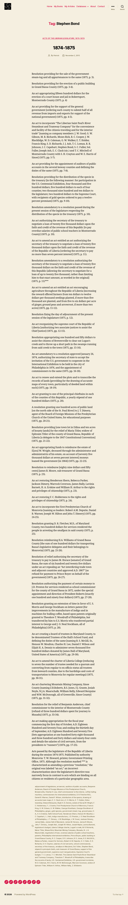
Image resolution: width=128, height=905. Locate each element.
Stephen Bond (67, 851)
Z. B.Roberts (65, 870)
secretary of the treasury (83, 849)
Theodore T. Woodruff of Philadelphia (50, 862)
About (93, 8)
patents (66, 838)
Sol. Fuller (57, 851)
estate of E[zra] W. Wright (84, 806)
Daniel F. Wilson (59, 801)
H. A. (48, 817)
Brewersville (40, 795)
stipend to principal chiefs (84, 851)
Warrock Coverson (63, 867)
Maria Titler (64, 833)
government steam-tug (83, 814)
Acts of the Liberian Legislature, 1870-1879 (64, 42)
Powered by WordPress (25, 899)
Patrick (56, 59)
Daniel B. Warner (46, 801)
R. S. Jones (58, 843)
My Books (58, 8)
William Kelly (54, 870)
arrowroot (61, 790)
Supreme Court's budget (70, 857)
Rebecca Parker (82, 843)
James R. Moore (50, 827)
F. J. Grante (53, 809)
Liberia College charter (86, 830)
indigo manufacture (78, 819)
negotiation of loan (74, 835)
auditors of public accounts (77, 790)
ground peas (40, 817)
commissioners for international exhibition (65, 798)
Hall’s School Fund (69, 817)
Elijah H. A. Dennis (65, 806)
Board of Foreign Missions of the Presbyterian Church (73, 793)
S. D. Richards (77, 846)
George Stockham (75, 811)
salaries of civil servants (44, 849)
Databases (81, 8)
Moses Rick (74, 833)
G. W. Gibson (51, 811)
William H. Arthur (41, 870)
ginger (59, 814)
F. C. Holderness (41, 809)
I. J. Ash (66, 819)
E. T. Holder (83, 803)
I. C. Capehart (56, 819)
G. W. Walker (62, 811)
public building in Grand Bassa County (70, 841)
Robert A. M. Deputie (53, 846)
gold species (67, 814)
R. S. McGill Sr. (69, 843)
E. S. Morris (73, 803)
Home (49, 8)
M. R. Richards (52, 833)
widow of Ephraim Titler (82, 867)
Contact (101, 8)
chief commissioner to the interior (72, 795)
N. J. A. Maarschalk (58, 835)
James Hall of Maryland (78, 825)
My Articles (70, 8)
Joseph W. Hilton (88, 827)
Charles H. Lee (52, 795)
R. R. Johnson (47, 843)
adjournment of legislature (45, 790)
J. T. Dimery (76, 822)
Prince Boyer (49, 841)
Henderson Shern (84, 817)
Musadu (47, 835)
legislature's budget (67, 830)
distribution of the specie (77, 801)
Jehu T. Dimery (64, 827)
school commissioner (63, 849)
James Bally (63, 825)
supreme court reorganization (47, 857)
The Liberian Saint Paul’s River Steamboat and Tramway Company (69, 859)
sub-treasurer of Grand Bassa (47, 854)
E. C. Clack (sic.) (61, 803)
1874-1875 (64, 50)
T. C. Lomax (86, 857)
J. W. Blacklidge (88, 822)
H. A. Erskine (56, 817)
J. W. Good (39, 825)
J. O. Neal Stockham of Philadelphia (56, 822)
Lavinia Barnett (52, 830)
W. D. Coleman (81, 865)
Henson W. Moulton (42, 819)
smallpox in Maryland (43, 851)
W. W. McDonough (47, 867)
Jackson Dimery (50, 825)
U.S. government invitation (63, 865)
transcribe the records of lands (79, 862)
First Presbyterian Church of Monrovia (74, 809)
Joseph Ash (76, 827)
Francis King (40, 811)
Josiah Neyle (40, 830)
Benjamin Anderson (43, 793)
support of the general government (74, 854)
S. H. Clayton (89, 846)
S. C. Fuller (67, 846)
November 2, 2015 (72, 59)
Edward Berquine (50, 806)
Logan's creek (40, 833)
